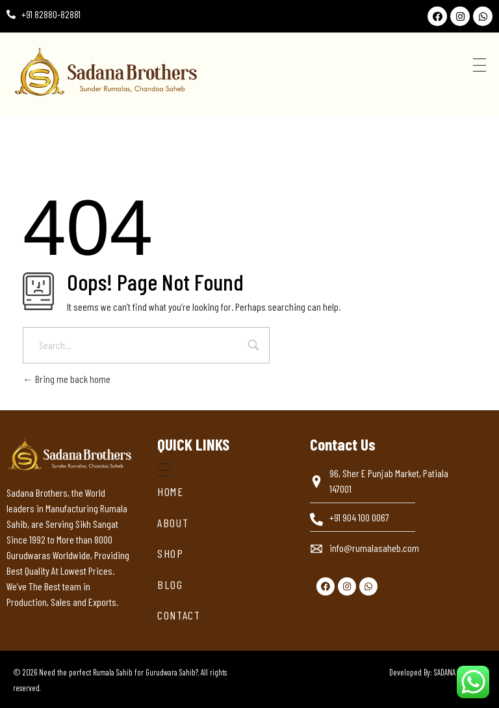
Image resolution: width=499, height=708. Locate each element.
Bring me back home (66, 379)
